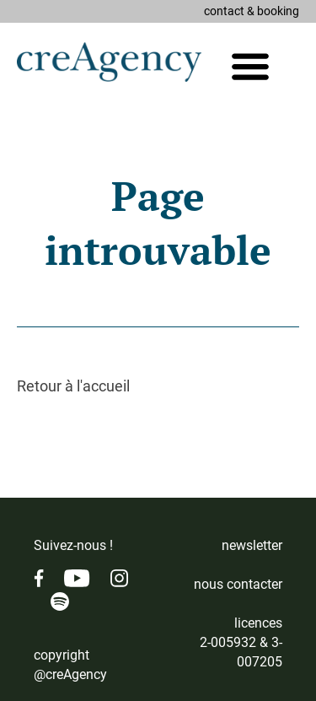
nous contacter (238, 584)
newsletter (252, 545)
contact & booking (251, 11)
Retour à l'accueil (73, 386)
